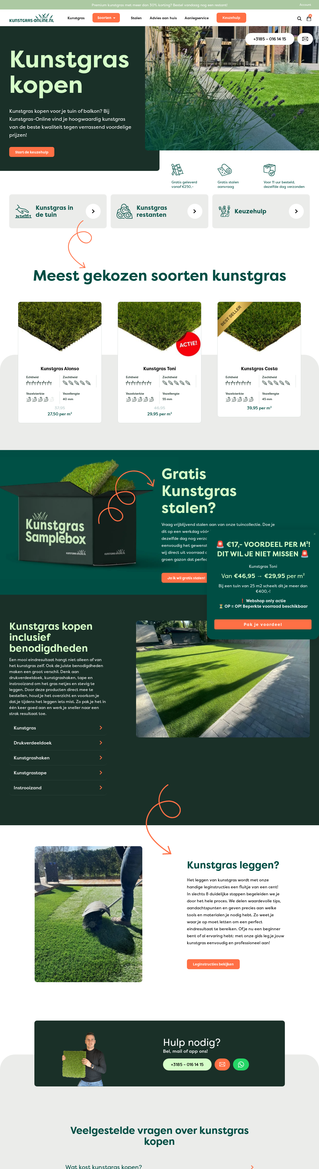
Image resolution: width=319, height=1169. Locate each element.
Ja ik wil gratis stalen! (186, 578)
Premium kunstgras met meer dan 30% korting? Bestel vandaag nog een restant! (160, 4)
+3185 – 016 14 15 (269, 39)
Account (305, 4)
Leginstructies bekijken (213, 964)
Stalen (136, 17)
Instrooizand (28, 788)
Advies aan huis (163, 17)
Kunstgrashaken (32, 758)
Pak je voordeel (263, 624)
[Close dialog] (315, 534)
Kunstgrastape (30, 773)
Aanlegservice (197, 17)
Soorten (104, 17)
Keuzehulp (231, 18)
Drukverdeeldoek (33, 743)
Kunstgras (76, 17)
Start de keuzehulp (31, 152)
